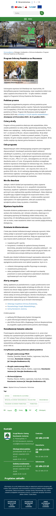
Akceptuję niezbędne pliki (28, 504)
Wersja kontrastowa (24, 2)
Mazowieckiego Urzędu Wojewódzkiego (21, 306)
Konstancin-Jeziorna (21, 396)
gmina (7, 396)
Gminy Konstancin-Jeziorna (17, 309)
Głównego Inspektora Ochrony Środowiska (22, 304)
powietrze (33, 404)
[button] (21, 72)
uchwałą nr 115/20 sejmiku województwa (32, 114)
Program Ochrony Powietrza (15, 404)
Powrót (10, 410)
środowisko (43, 400)
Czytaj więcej (32, 494)
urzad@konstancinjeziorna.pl (23, 444)
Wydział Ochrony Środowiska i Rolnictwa (20, 400)
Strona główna (8, 52)
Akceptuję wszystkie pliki (12, 504)
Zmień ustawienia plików (45, 504)
